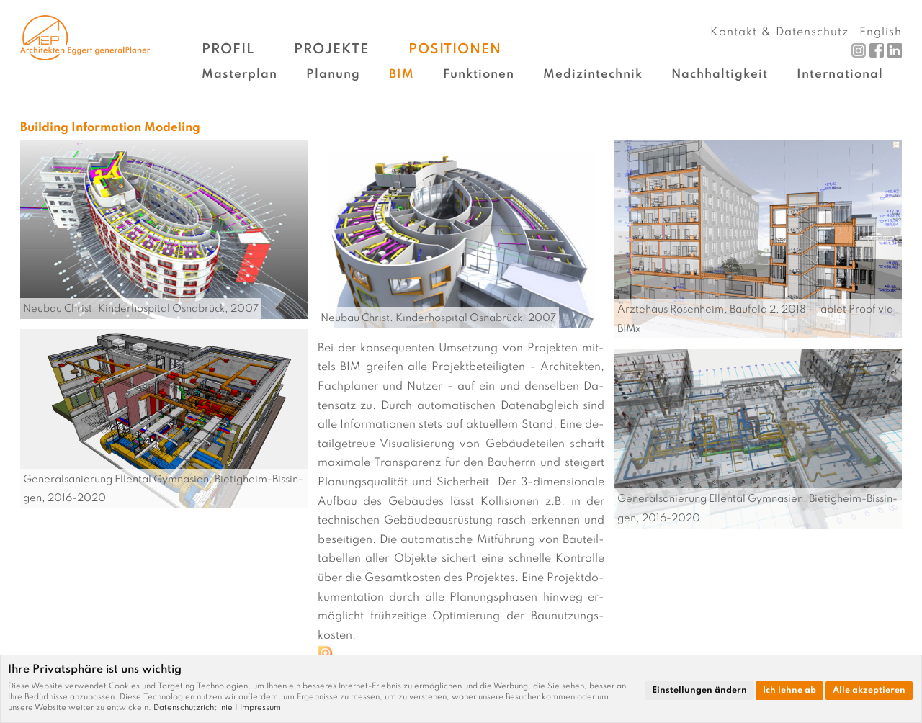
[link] (196, 708)
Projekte (331, 49)
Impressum (260, 708)
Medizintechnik (593, 74)
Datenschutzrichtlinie (193, 708)
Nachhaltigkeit (719, 74)
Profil (228, 49)
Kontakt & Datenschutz (779, 32)
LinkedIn (894, 50)
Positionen (454, 49)
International (840, 74)
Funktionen (478, 74)
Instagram (858, 50)
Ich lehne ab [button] (789, 690)
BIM (401, 74)
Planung (333, 74)
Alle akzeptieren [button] (869, 690)
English (880, 32)
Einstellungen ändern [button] (699, 690)
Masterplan (239, 74)
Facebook (876, 50)
